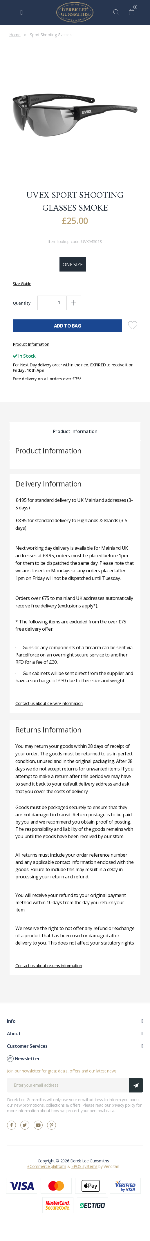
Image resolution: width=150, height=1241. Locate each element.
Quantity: (22, 303)
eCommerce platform (46, 1166)
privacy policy (123, 1105)
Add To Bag (67, 326)
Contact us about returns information (48, 965)
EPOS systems (84, 1166)
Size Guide (22, 283)
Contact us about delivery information (49, 703)
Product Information (31, 344)
